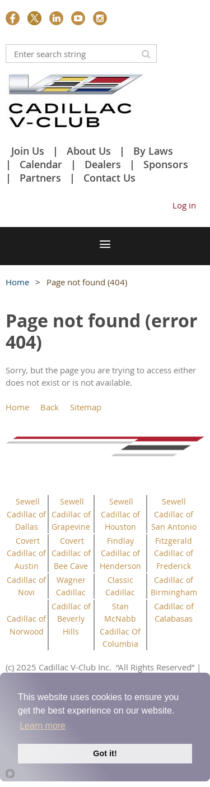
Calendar (41, 164)
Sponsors (165, 164)
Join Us (27, 151)
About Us (89, 151)
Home (17, 282)
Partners (40, 177)
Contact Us (109, 177)
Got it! (104, 753)
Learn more (43, 725)
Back (49, 407)
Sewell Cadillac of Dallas (26, 514)
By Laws (153, 151)
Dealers (103, 164)
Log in (184, 205)
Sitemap (85, 407)
